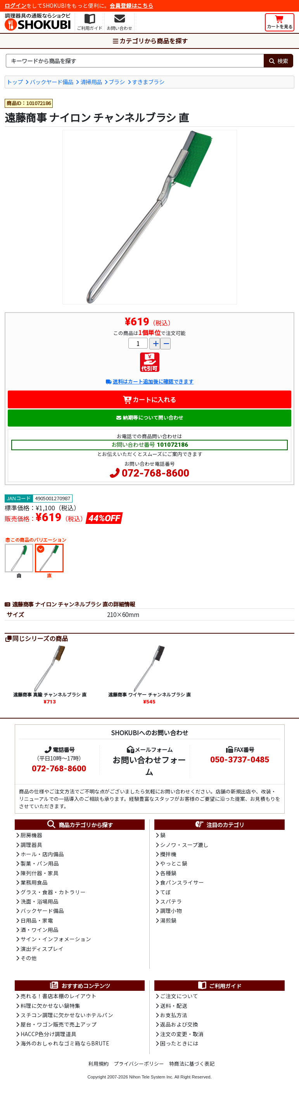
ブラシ (117, 82)
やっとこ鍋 (173, 863)
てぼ (165, 892)
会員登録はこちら (131, 5)
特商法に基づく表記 (191, 1063)
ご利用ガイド (219, 986)
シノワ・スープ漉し (184, 844)
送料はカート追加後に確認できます (149, 381)
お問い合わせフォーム (149, 766)
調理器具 (31, 844)
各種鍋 (168, 873)
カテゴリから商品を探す (150, 40)
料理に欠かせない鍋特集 (50, 1005)
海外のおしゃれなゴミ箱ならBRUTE (65, 1043)
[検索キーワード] (135, 61)
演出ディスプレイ (42, 948)
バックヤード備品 (51, 82)
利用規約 (98, 1063)
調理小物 (171, 910)
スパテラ (171, 901)
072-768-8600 (155, 473)
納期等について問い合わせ (149, 417)
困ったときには (179, 1043)
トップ (15, 82)
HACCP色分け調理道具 (48, 1034)
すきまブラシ (148, 82)
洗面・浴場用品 (40, 901)
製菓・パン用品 (40, 863)
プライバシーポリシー (139, 1063)
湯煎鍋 (168, 920)
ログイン (15, 5)
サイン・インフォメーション (56, 939)
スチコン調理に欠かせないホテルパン (67, 1015)
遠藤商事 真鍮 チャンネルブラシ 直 (49, 694)
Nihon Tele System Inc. (151, 1077)
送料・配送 (173, 1005)
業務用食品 (34, 882)
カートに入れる (149, 399)
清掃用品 (91, 82)
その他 (29, 958)
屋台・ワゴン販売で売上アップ (59, 1024)
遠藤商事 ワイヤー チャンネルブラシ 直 (149, 694)
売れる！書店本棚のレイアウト (59, 996)
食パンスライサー (182, 882)
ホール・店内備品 (42, 854)
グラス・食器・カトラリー (53, 892)
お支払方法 (173, 1015)
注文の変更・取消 (182, 1034)
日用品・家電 (37, 920)
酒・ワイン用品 (40, 929)
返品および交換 (179, 1024)
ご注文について (179, 996)
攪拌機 (168, 854)
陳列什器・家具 (40, 873)
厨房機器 (31, 835)
